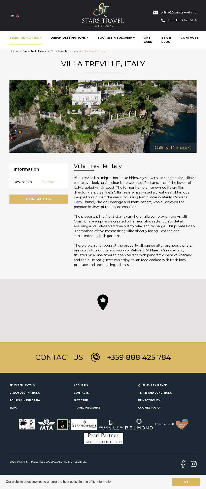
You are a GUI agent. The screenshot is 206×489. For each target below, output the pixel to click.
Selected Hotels (22, 385)
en (12, 16)
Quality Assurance (152, 385)
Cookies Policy (149, 407)
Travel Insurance (87, 407)
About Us (81, 385)
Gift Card (148, 40)
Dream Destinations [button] (69, 37)
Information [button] (104, 481)
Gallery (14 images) (173, 147)
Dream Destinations (24, 392)
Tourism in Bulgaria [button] (116, 37)
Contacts (190, 37)
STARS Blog (166, 40)
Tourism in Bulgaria (24, 400)
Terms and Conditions (155, 392)
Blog (13, 407)
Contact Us (38, 199)
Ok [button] (186, 481)
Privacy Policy (149, 400)
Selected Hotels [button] (25, 37)
